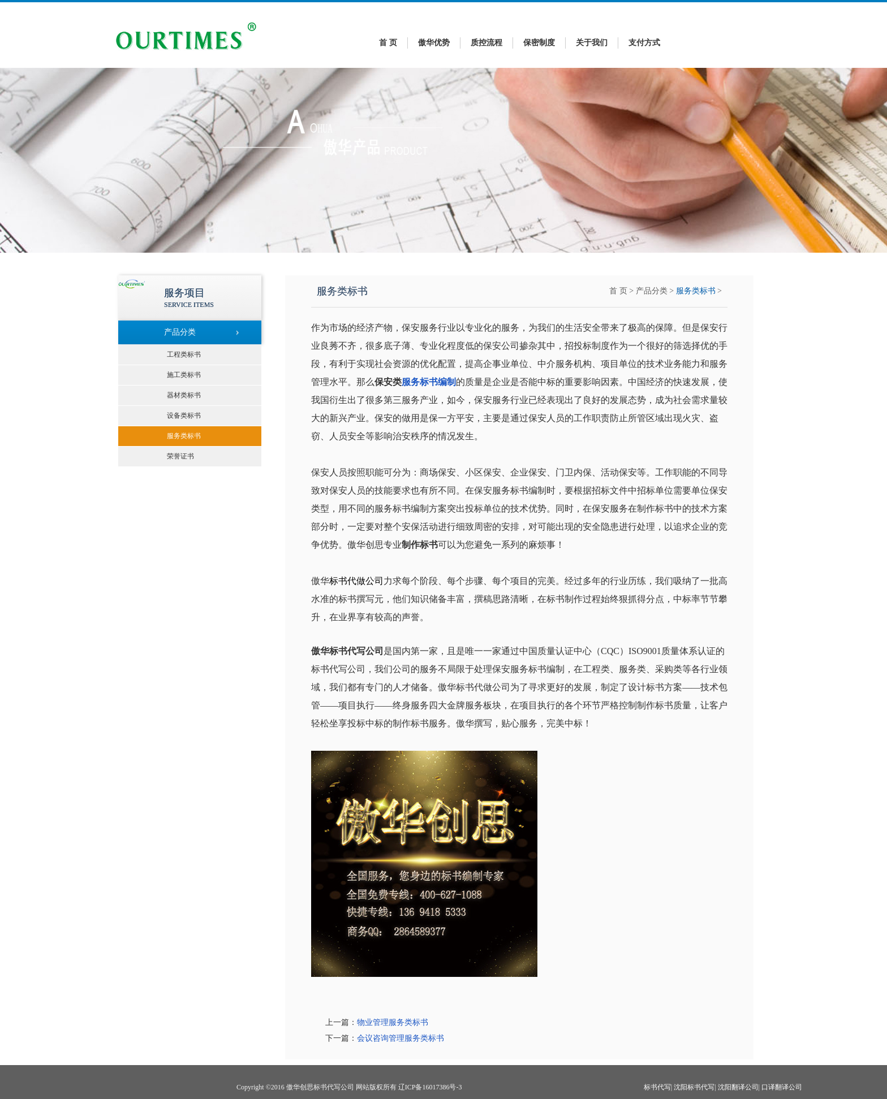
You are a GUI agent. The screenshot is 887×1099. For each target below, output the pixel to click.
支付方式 (644, 42)
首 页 (388, 42)
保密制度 (539, 42)
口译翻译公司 (781, 1087)
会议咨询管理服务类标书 (400, 1038)
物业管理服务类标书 (392, 1022)
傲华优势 (434, 42)
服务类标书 (696, 291)
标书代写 (657, 1087)
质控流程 (486, 42)
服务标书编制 (429, 382)
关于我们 (592, 42)
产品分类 (652, 291)
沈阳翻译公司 (738, 1087)
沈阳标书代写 (694, 1087)
